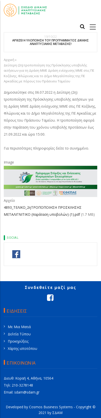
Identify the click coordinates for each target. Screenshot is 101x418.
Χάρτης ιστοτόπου (22, 348)
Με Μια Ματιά (19, 326)
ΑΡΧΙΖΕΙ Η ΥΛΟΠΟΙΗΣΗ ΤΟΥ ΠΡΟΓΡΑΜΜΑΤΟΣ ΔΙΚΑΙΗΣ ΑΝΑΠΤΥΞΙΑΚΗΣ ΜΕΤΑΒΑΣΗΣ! (50, 42)
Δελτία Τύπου (19, 334)
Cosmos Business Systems (51, 407)
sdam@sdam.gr (27, 392)
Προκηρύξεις (18, 341)
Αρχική (9, 59)
